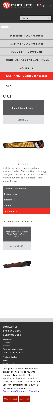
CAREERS (26, 67)
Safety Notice (8, 363)
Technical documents (15, 188)
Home (6, 85)
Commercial (8, 342)
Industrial (6, 346)
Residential (7, 339)
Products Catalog (10, 357)
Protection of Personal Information (21, 391)
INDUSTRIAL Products (26, 51)
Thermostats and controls (13, 349)
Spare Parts (10, 211)
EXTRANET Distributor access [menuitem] (26, 76)
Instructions (10, 194)
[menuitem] (26, 36)
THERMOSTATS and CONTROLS (26, 59)
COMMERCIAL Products (26, 43)
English (43, 5)
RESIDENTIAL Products (26, 35)
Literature (9, 199)
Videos (7, 205)
